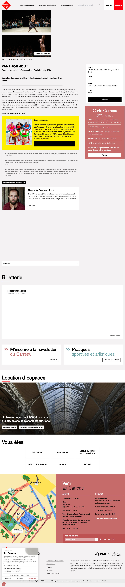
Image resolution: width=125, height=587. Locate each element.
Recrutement (51, 564)
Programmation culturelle (27, 5)
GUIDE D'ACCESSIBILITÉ (71, 528)
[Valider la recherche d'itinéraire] (96, 539)
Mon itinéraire (71, 536)
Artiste (62, 464)
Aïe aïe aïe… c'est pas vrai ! (44, 136)
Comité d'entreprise (37, 464)
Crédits (43, 581)
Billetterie (118, 5)
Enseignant (37, 452)
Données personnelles (78, 581)
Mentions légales (34, 581)
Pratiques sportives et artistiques (47, 5)
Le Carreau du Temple (67, 5)
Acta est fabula (66, 129)
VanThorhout (39, 129)
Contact (49, 567)
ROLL (67, 136)
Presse (87, 464)
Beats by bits (50, 127)
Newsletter (50, 570)
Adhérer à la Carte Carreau (55, 561)
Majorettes (56, 134)
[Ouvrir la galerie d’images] (26, 21)
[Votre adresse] (80, 539)
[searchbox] (89, 5)
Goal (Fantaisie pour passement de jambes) (55, 132)
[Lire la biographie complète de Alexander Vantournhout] (31, 205)
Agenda (109, 5)
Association (62, 452)
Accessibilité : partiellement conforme (58, 581)
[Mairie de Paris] (107, 554)
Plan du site (23, 581)
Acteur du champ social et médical (88, 452)
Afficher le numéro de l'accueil (107, 518)
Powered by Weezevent (115, 335)
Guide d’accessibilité (53, 573)
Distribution (40, 263)
